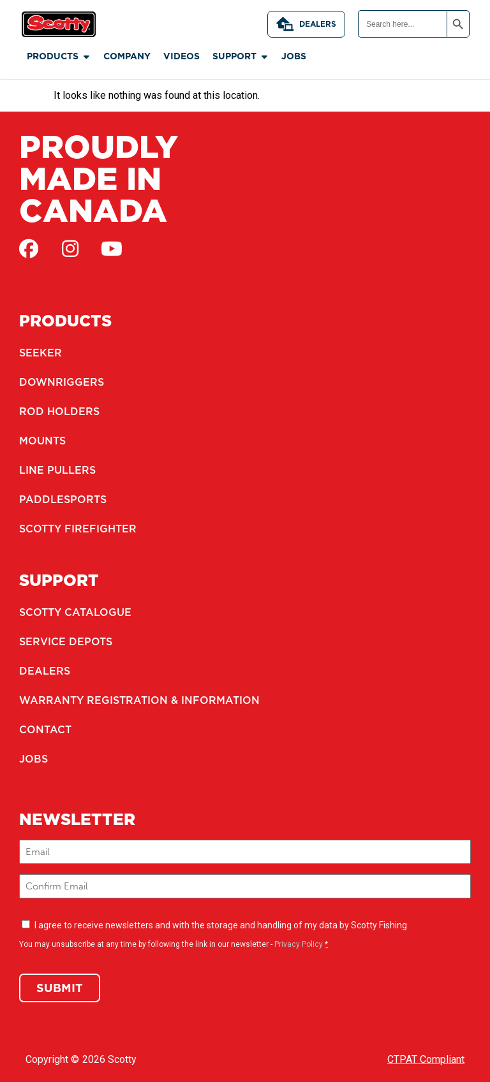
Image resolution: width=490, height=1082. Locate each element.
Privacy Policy (298, 944)
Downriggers (61, 382)
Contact (45, 729)
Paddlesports (63, 499)
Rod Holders (59, 411)
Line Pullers (57, 470)
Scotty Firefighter (78, 529)
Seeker (40, 353)
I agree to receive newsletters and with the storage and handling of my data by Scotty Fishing (220, 925)
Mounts (42, 441)
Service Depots (65, 641)
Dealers (306, 24)
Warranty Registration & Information (139, 700)
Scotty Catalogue (75, 612)
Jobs (33, 759)
